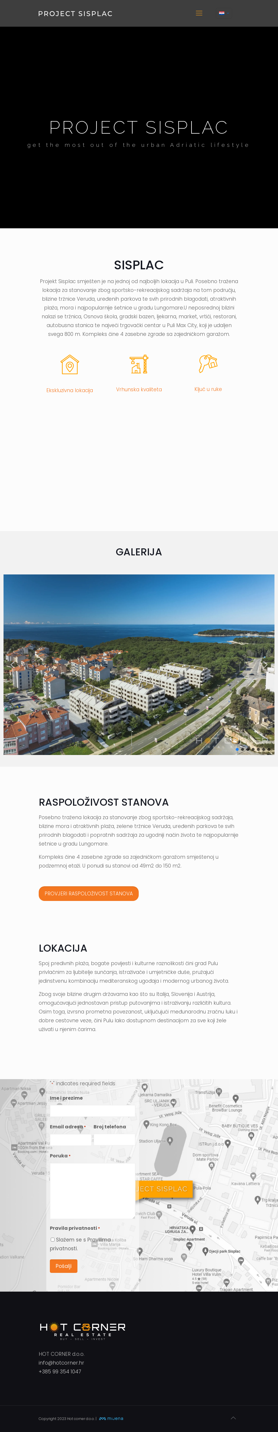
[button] (12, 664)
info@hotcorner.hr (61, 1362)
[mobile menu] (199, 13)
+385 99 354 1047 (60, 1371)
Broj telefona (110, 1126)
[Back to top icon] (233, 1418)
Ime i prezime (66, 1098)
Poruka (60, 1156)
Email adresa (68, 1127)
